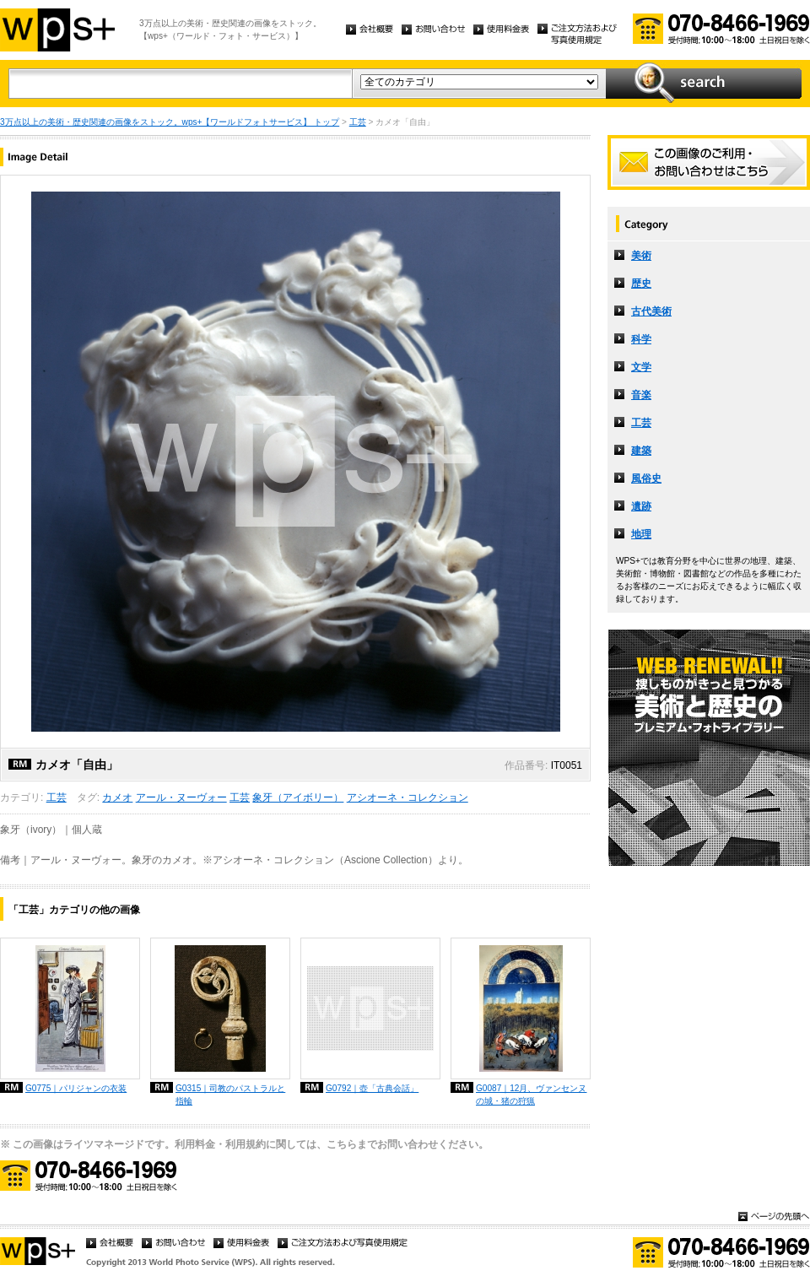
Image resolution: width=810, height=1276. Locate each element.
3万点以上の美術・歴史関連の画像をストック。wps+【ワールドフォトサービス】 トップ (169, 122)
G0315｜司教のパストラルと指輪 (230, 1095)
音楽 (641, 395)
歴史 (641, 283)
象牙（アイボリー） (297, 797)
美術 (641, 256)
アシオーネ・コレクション (407, 797)
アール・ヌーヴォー (181, 797)
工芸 (357, 122)
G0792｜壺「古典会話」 (372, 1088)
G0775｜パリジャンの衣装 (76, 1088)
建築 (641, 451)
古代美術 (651, 311)
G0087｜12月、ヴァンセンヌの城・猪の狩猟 (531, 1095)
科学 (641, 339)
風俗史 (646, 478)
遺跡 (641, 506)
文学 (641, 367)
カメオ (117, 797)
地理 (641, 534)
